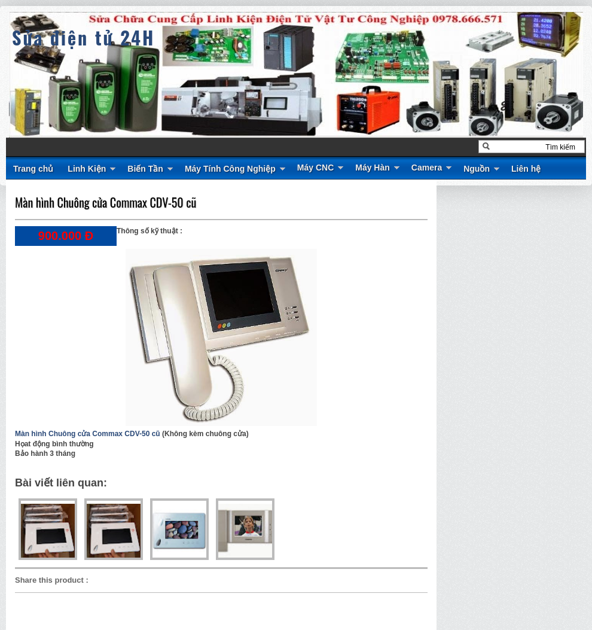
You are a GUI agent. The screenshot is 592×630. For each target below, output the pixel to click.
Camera (426, 167)
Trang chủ (33, 169)
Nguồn (476, 169)
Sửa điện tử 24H (83, 37)
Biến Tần (145, 169)
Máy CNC (315, 167)
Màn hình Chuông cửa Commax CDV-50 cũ (105, 202)
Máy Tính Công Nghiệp (230, 169)
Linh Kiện (87, 169)
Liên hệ (526, 169)
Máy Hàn (372, 167)
